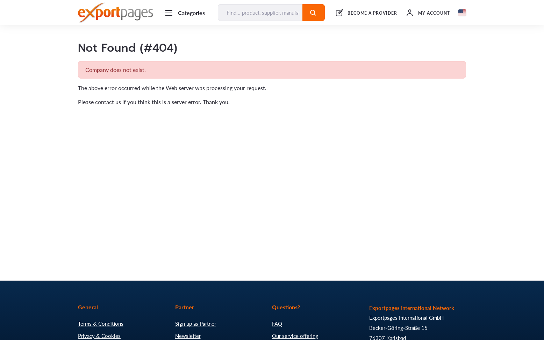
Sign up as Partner (195, 323)
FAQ (277, 323)
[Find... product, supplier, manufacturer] (260, 12)
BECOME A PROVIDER (372, 13)
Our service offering (295, 336)
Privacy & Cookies (99, 336)
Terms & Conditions (100, 323)
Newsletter (188, 336)
